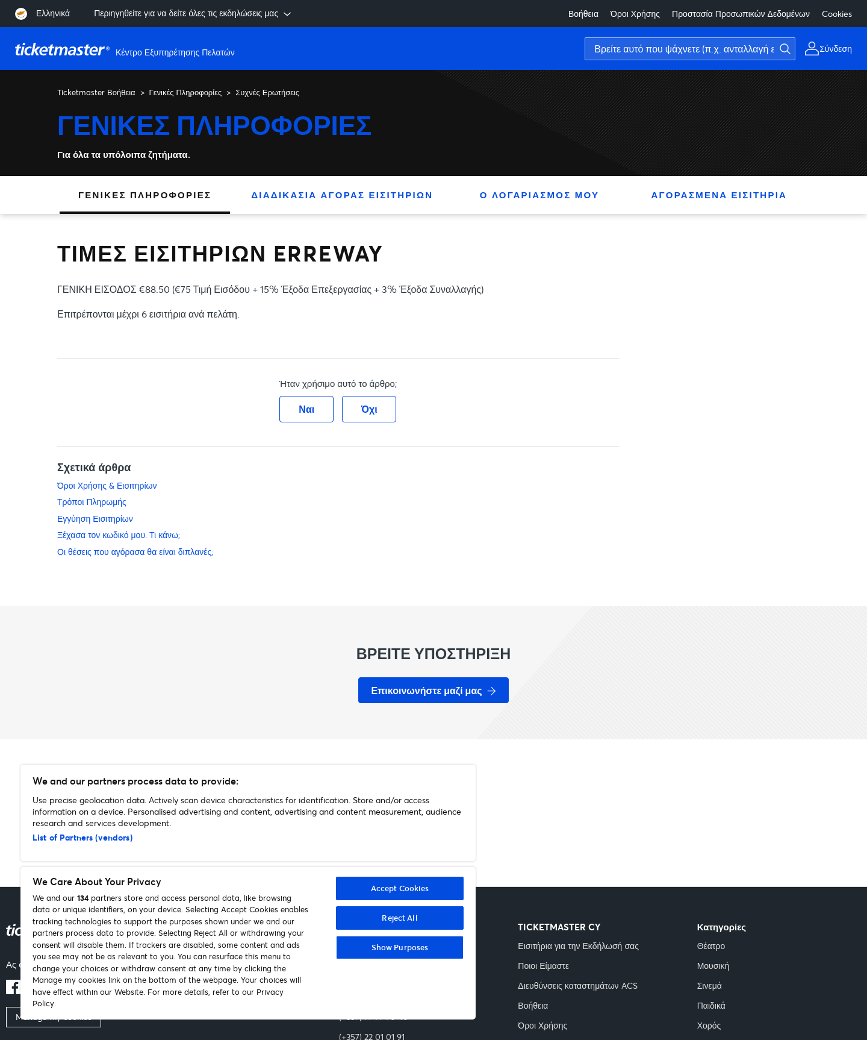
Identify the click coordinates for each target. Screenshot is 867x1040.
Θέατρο (711, 945)
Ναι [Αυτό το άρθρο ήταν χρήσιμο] (306, 409)
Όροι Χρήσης (635, 13)
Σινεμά (709, 985)
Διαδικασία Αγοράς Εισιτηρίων (342, 195)
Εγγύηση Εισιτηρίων (95, 518)
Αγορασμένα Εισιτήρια (719, 195)
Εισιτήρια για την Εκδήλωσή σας (578, 945)
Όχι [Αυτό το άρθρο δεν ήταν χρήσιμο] (369, 409)
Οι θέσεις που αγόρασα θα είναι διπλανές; (135, 551)
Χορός (709, 1025)
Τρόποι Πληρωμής (91, 501)
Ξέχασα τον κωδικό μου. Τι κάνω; (118, 534)
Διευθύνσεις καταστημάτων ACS (577, 985)
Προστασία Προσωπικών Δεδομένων (741, 13)
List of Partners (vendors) (82, 837)
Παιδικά (711, 1005)
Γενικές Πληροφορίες (185, 92)
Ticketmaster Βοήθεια (96, 92)
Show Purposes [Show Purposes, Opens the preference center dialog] (400, 947)
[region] (248, 892)
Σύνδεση (835, 48)
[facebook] (13, 991)
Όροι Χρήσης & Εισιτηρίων (107, 485)
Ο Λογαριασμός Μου (539, 195)
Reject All (399, 917)
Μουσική (713, 965)
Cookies (837, 13)
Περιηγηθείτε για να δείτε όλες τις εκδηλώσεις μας (193, 13)
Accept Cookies (400, 888)
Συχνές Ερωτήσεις (267, 92)
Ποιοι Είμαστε (543, 965)
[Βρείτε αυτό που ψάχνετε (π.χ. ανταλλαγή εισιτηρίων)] (690, 48)
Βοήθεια (583, 13)
